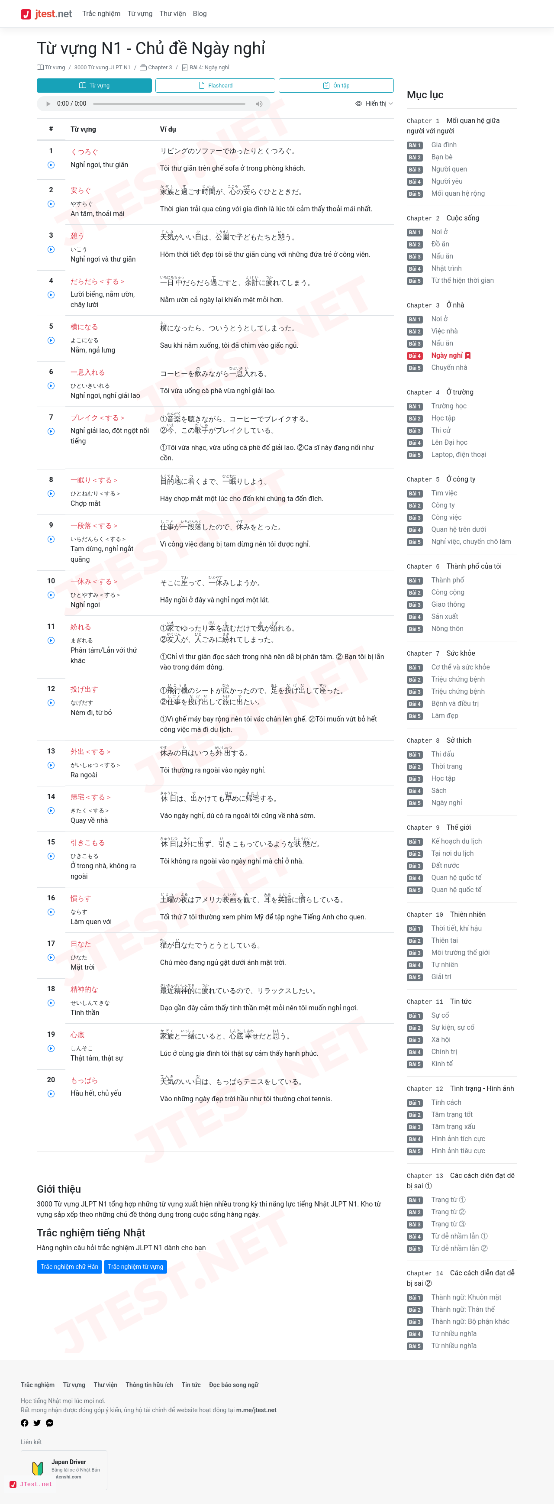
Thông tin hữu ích (149, 1384)
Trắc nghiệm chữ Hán (69, 1266)
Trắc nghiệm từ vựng (135, 1266)
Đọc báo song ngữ (233, 1384)
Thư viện (173, 14)
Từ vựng (139, 14)
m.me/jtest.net (256, 1410)
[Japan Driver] (64, 1470)
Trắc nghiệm (101, 14)
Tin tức (191, 1384)
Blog (200, 14)
